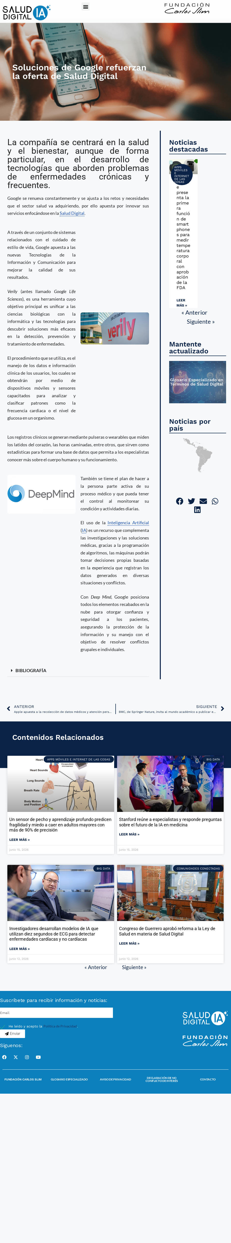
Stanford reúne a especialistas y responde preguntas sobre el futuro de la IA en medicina (170, 822)
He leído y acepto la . (43, 1026)
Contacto (208, 1079)
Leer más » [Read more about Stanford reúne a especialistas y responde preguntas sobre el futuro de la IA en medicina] (129, 834)
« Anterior (194, 312)
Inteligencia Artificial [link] (128, 522)
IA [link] (84, 530)
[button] (86, 6)
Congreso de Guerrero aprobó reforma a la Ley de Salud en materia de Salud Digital (167, 931)
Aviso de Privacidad (115, 1079)
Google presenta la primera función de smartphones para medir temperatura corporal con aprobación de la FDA (183, 234)
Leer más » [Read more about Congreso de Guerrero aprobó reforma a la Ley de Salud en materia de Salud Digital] (129, 943)
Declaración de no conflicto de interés (162, 1079)
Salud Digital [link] (72, 213)
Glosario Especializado (69, 1079)
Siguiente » (201, 321)
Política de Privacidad (60, 1026)
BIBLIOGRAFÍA (30, 670)
